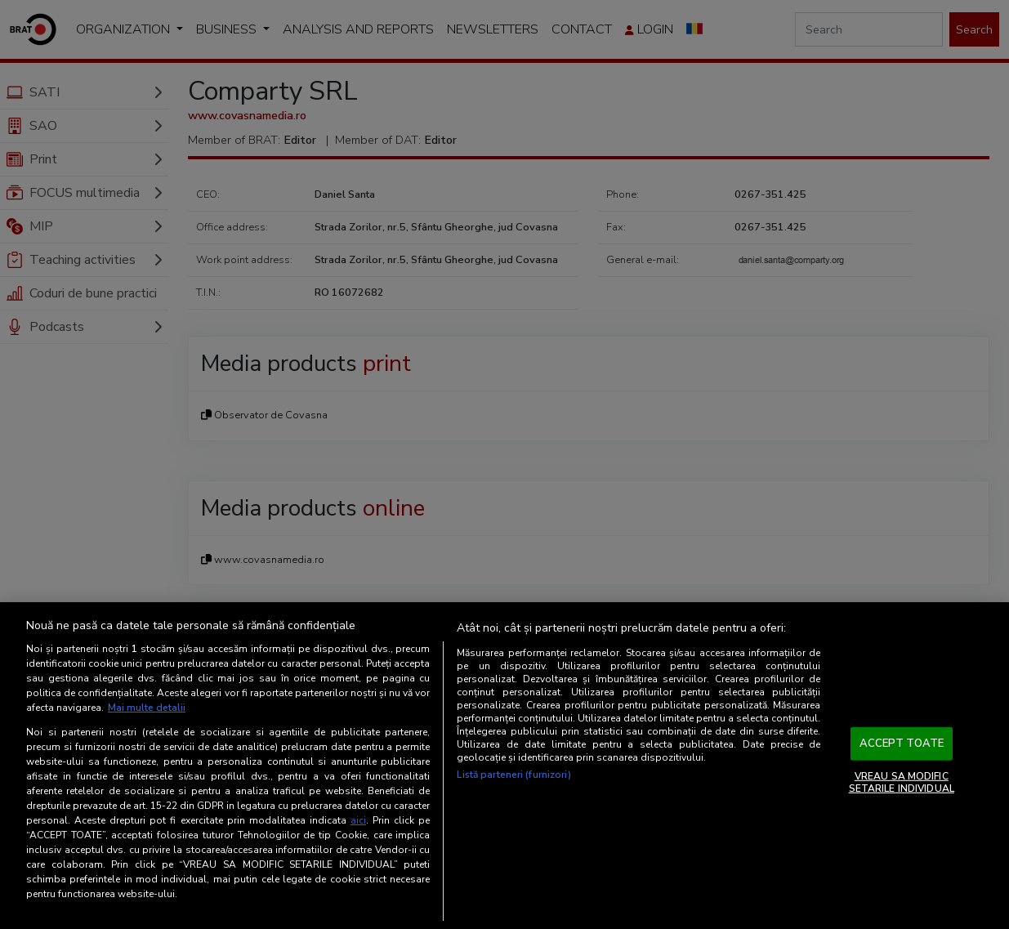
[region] (504, 765)
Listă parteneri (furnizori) (513, 774)
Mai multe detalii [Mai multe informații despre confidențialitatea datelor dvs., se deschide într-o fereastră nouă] (146, 707)
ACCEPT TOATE (901, 743)
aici (358, 820)
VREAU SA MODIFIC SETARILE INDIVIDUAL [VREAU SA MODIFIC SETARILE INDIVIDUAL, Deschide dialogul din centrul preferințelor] (901, 782)
